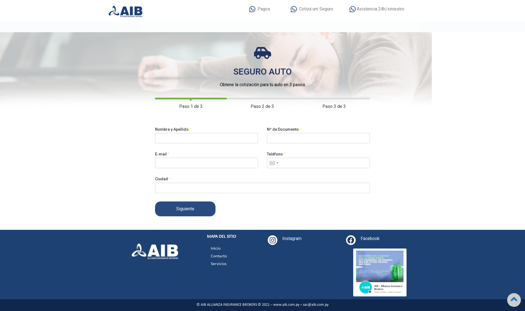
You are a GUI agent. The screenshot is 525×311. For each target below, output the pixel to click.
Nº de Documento (297, 129)
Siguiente (198, 208)
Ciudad (176, 179)
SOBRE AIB (169, 26)
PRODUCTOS (218, 26)
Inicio (215, 248)
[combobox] (286, 163)
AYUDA (317, 26)
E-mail (175, 154)
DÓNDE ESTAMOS (292, 26)
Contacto (219, 256)
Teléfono (289, 154)
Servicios (218, 264)
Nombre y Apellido (186, 129)
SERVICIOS (193, 26)
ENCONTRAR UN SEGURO (253, 26)
